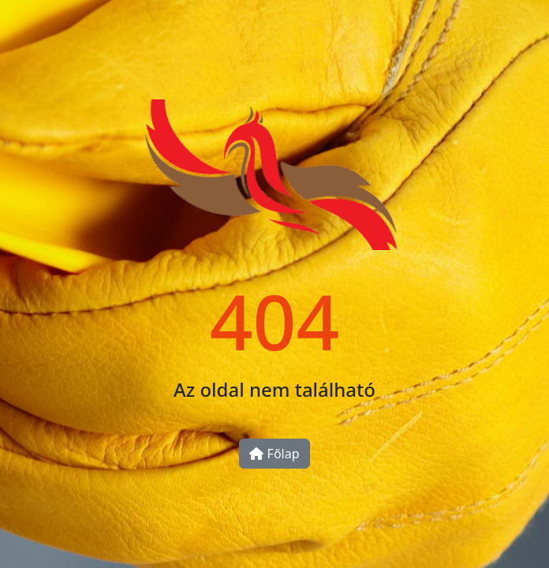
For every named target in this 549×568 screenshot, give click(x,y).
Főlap (274, 453)
